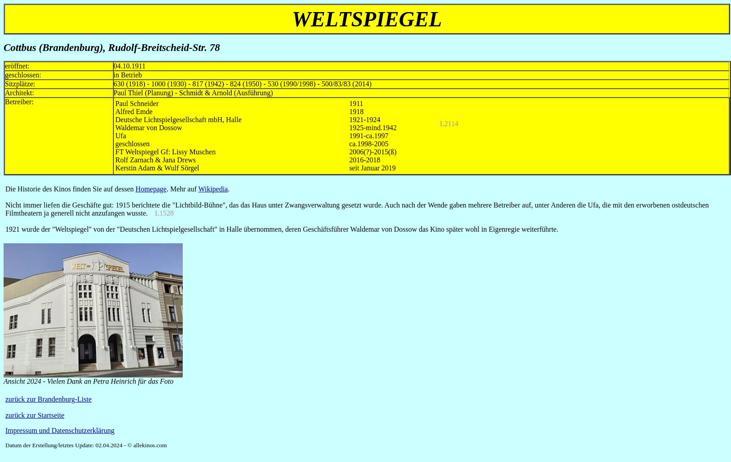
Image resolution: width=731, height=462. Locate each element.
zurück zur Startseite (34, 415)
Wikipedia (213, 189)
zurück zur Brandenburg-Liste (48, 399)
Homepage (151, 189)
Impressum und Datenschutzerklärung (59, 430)
